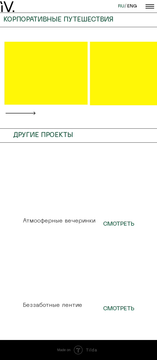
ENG (132, 6)
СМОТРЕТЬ (118, 224)
